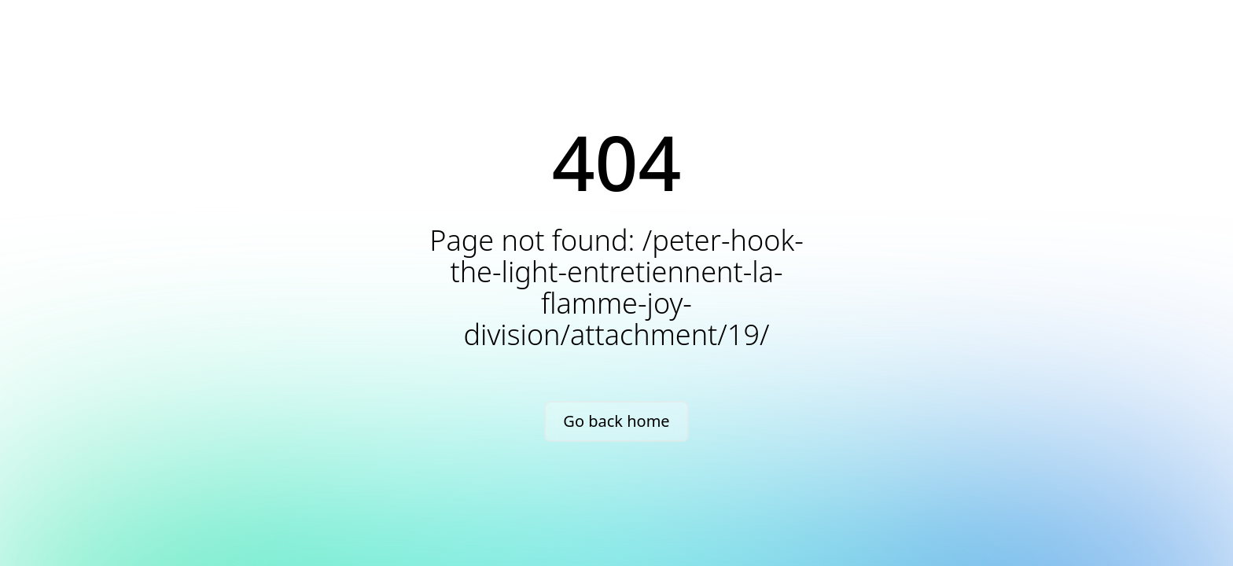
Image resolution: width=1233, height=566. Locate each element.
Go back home (616, 421)
